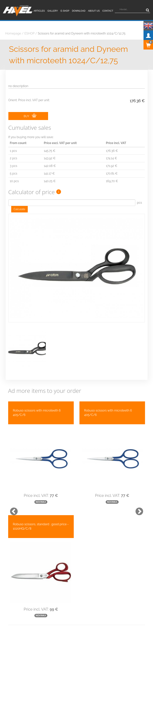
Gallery (52, 11)
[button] (12, 501)
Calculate (19, 209)
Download (79, 11)
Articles (39, 11)
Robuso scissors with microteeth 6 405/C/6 (37, 404)
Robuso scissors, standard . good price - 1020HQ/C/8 (41, 518)
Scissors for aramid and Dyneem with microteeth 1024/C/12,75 (81, 33)
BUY (30, 116)
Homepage (13, 33)
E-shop (65, 11)
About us (94, 11)
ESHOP (30, 33)
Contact (107, 11)
